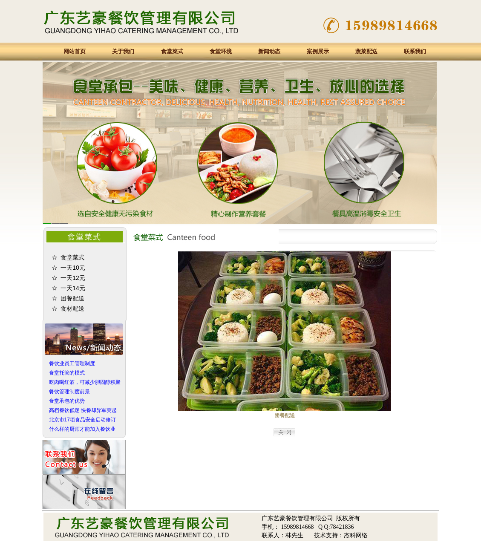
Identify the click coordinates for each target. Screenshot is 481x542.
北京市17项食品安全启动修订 (82, 420)
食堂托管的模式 (67, 373)
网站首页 (74, 51)
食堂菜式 (172, 51)
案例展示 (318, 51)
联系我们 (415, 51)
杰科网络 (356, 535)
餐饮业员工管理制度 (72, 363)
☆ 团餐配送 (68, 298)
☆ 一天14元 (68, 288)
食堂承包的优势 (67, 401)
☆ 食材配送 (68, 308)
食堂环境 (221, 51)
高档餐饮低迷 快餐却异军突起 (83, 410)
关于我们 (123, 51)
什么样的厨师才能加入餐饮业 (82, 429)
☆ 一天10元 (68, 267)
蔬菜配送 (366, 51)
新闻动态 (269, 51)
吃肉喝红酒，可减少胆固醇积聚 (85, 382)
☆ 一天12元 (68, 277)
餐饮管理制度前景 (69, 392)
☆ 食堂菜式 (68, 257)
